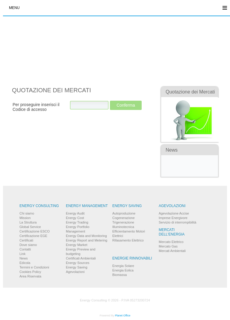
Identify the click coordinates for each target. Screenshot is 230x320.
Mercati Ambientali (172, 251)
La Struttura (28, 222)
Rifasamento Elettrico (128, 240)
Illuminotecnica (123, 227)
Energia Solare (123, 266)
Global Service (30, 227)
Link (22, 254)
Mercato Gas (168, 246)
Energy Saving (76, 267)
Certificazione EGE (33, 236)
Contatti (25, 249)
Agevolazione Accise (174, 213)
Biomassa (119, 275)
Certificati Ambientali (81, 258)
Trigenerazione (123, 222)
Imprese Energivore (173, 218)
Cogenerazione (123, 218)
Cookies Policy (30, 272)
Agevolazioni (75, 272)
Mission (25, 218)
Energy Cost (75, 218)
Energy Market (76, 245)
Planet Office (122, 315)
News (23, 258)
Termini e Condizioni (34, 267)
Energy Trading (77, 222)
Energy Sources (77, 263)
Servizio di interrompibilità (177, 222)
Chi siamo (26, 213)
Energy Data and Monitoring (86, 236)
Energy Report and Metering (86, 240)
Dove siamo (28, 245)
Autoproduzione (123, 213)
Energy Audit (75, 213)
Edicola (24, 263)
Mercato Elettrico (171, 242)
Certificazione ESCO (34, 231)
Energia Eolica (123, 270)
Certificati (26, 240)
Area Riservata (30, 276)
